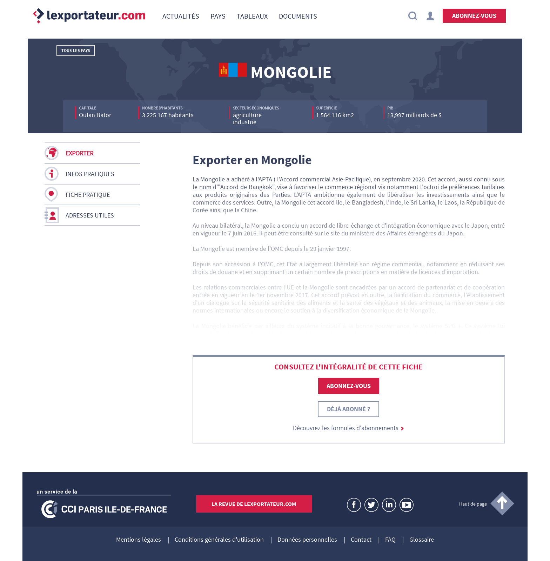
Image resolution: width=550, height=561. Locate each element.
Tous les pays (75, 50)
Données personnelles (307, 539)
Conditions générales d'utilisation (219, 539)
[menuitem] (181, 16)
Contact (361, 539)
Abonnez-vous (474, 16)
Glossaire (421, 539)
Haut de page (473, 504)
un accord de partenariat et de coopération (447, 287)
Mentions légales (138, 539)
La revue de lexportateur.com (254, 503)
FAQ (390, 539)
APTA (265, 179)
